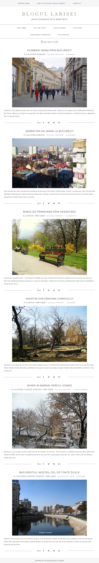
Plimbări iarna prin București (49, 50)
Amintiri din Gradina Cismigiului (49, 298)
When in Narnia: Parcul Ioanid (49, 385)
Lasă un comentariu (81, 389)
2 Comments (70, 302)
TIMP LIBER (39, 216)
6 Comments (70, 54)
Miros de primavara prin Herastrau (49, 211)
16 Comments (70, 135)
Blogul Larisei (49, 14)
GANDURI (29, 216)
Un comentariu (70, 215)
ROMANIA (41, 54)
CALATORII (31, 54)
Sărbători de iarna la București (50, 131)
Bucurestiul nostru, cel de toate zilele (49, 472)
